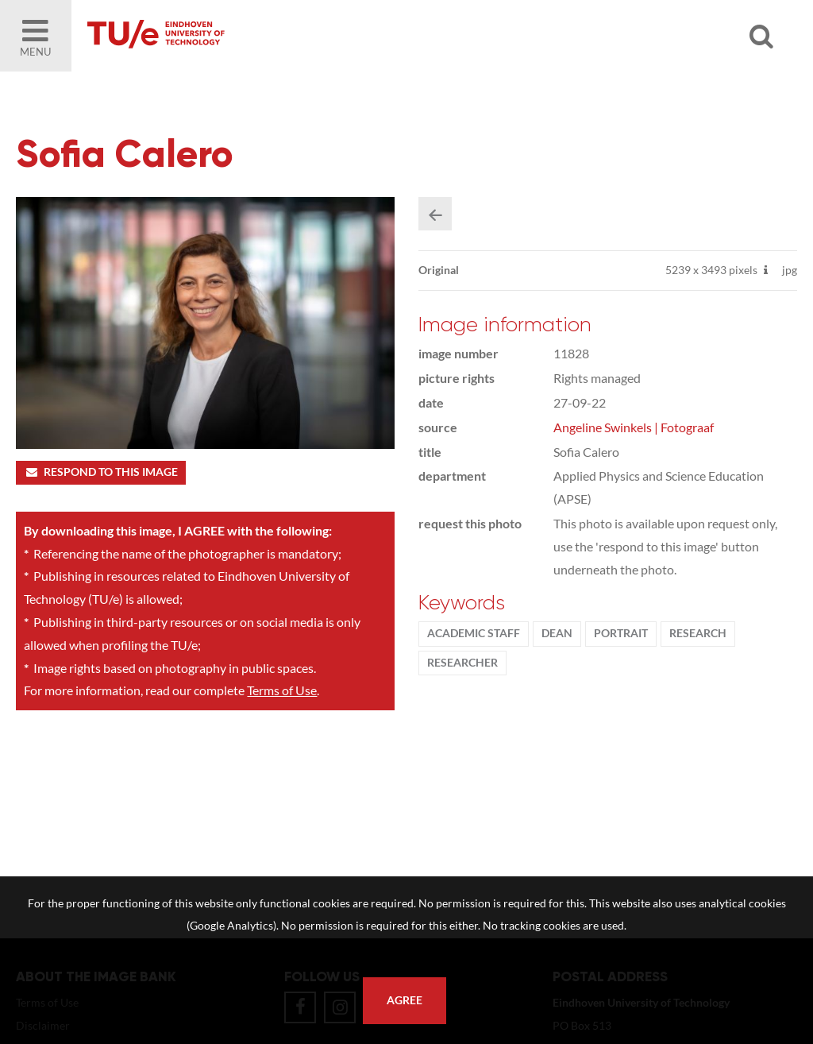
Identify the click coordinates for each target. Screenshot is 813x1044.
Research (697, 633)
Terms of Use (282, 690)
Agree (404, 1000)
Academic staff (473, 633)
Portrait (621, 633)
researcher (462, 662)
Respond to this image (100, 472)
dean (556, 633)
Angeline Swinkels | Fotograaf (633, 427)
